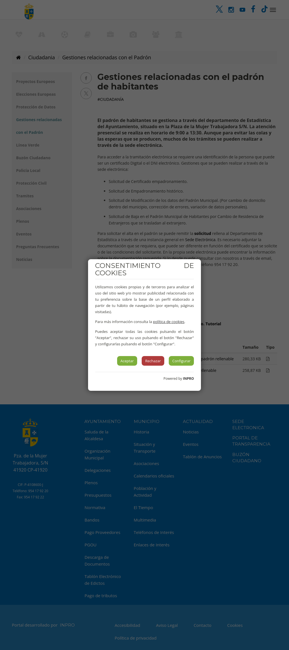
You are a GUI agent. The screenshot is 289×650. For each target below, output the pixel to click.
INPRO (188, 378)
